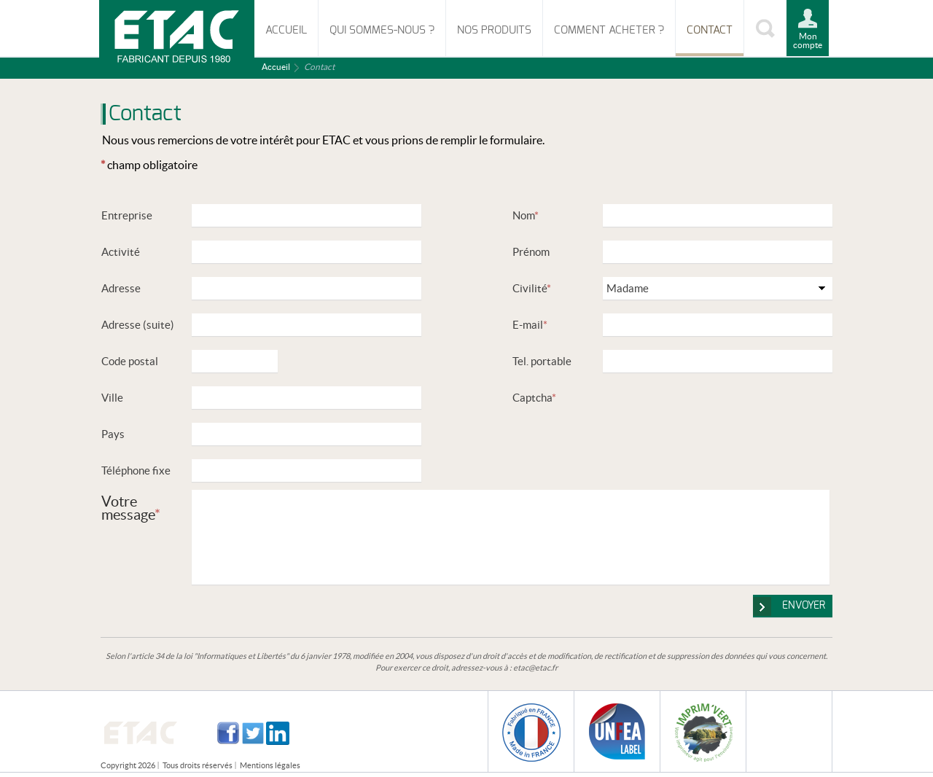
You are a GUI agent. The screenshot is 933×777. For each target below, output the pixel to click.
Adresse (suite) (137, 325)
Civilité (531, 288)
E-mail (529, 325)
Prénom (531, 252)
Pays (113, 434)
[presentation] (713, 414)
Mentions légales (270, 765)
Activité (120, 252)
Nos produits (494, 30)
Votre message (130, 507)
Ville (112, 397)
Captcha (534, 397)
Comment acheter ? (609, 30)
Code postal (129, 361)
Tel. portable (541, 361)
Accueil (286, 30)
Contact (710, 30)
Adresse (121, 288)
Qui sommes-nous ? (381, 30)
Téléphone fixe (136, 470)
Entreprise (126, 215)
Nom (525, 215)
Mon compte (807, 40)
